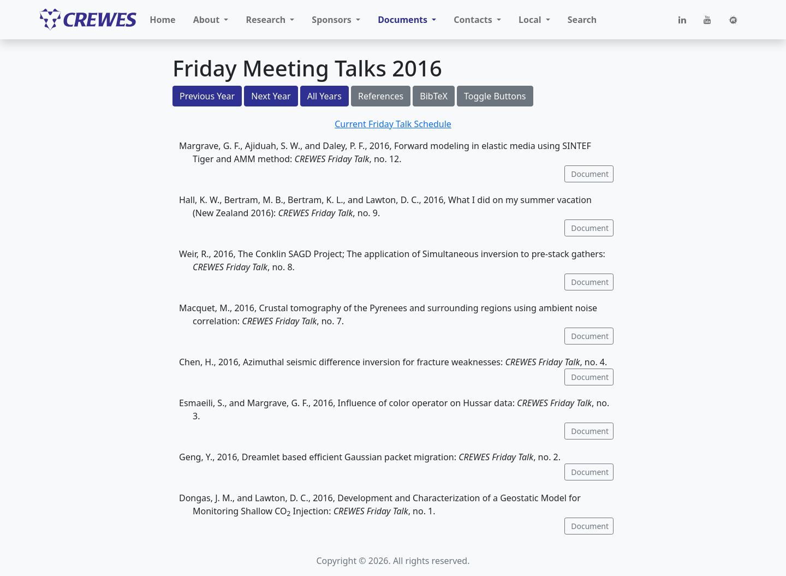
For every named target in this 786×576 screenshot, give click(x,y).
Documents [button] (404, 20)
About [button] (207, 20)
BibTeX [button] (434, 96)
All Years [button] (324, 96)
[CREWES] (87, 20)
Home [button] (162, 20)
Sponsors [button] (333, 20)
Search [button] (582, 20)
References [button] (380, 96)
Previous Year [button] (207, 96)
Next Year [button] (270, 96)
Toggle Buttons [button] (495, 96)
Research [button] (267, 20)
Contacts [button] (474, 20)
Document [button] (589, 174)
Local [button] (531, 20)
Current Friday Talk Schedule (393, 124)
